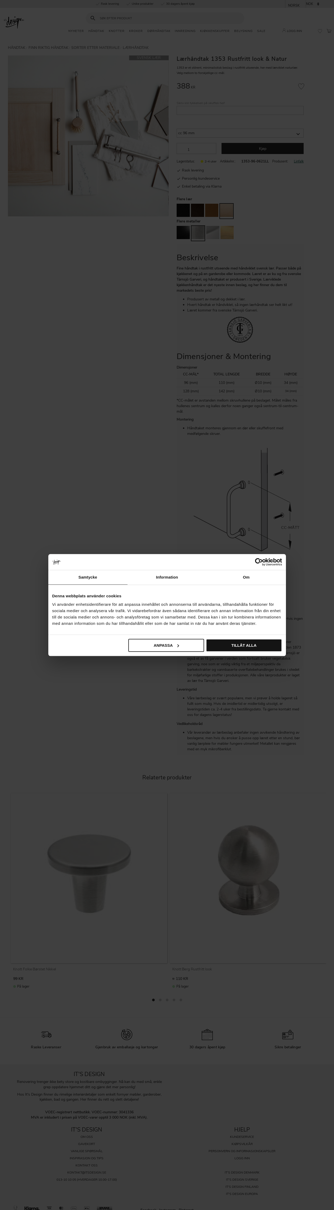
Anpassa (166, 645)
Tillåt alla (243, 645)
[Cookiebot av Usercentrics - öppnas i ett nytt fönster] (259, 562)
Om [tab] (246, 577)
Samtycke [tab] (87, 577)
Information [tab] (167, 577)
